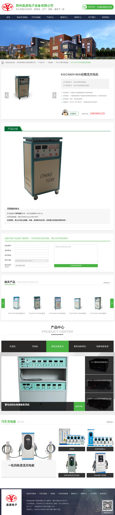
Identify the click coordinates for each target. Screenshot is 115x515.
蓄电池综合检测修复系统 (43, 405)
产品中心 (50, 17)
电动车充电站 (22, 17)
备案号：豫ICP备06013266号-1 (56, 501)
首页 (8, 17)
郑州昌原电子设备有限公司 (26, 62)
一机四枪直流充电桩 (21, 465)
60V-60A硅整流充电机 (81, 85)
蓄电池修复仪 (57, 346)
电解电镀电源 (102, 346)
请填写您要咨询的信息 (76, 253)
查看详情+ (79, 406)
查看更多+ (107, 283)
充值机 (13, 346)
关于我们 (91, 17)
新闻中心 (78, 17)
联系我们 (105, 17)
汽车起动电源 (63, 493)
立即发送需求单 (76, 265)
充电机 (50, 62)
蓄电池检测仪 (80, 346)
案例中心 (64, 17)
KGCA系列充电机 (62, 62)
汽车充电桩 (36, 17)
